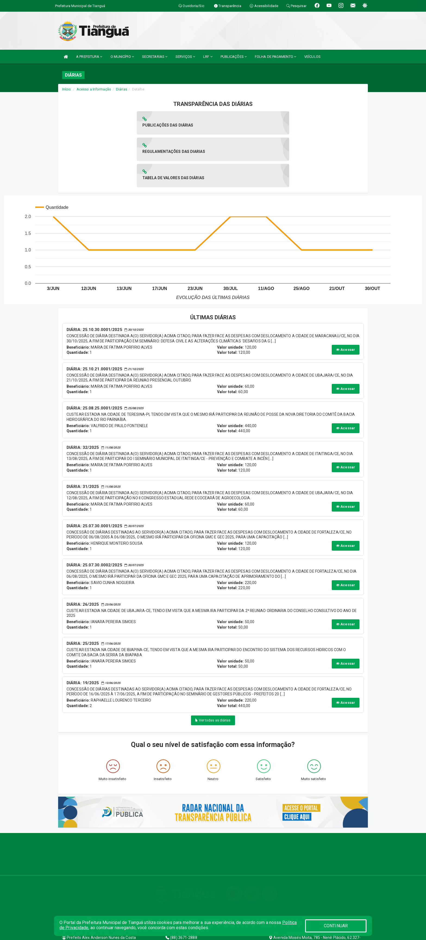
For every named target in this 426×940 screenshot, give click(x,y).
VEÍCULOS (312, 57)
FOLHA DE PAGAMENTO (275, 57)
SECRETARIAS (154, 57)
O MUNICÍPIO (122, 57)
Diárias (121, 89)
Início (66, 89)
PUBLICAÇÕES (234, 57)
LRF (207, 57)
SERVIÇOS (185, 57)
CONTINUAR (336, 925)
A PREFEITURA (89, 57)
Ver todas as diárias (212, 667)
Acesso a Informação (94, 89)
